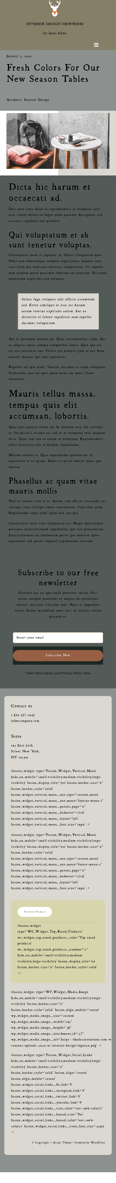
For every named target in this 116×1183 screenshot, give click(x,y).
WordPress (98, 1142)
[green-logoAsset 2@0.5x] (54, 1)
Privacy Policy (71, 673)
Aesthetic (14, 100)
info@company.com (25, 721)
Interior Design (36, 100)
